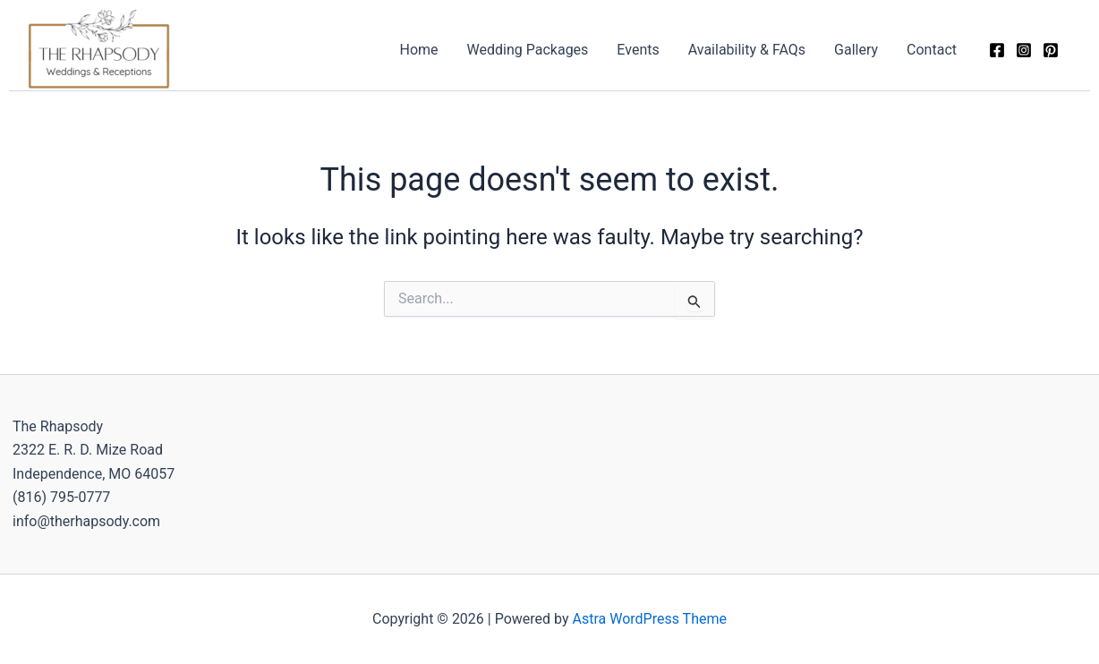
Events (638, 49)
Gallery (856, 49)
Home (419, 49)
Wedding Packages (528, 49)
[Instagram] (1024, 50)
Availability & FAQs (746, 49)
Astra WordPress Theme (650, 618)
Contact (932, 49)
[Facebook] (997, 50)
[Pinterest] (1051, 50)
